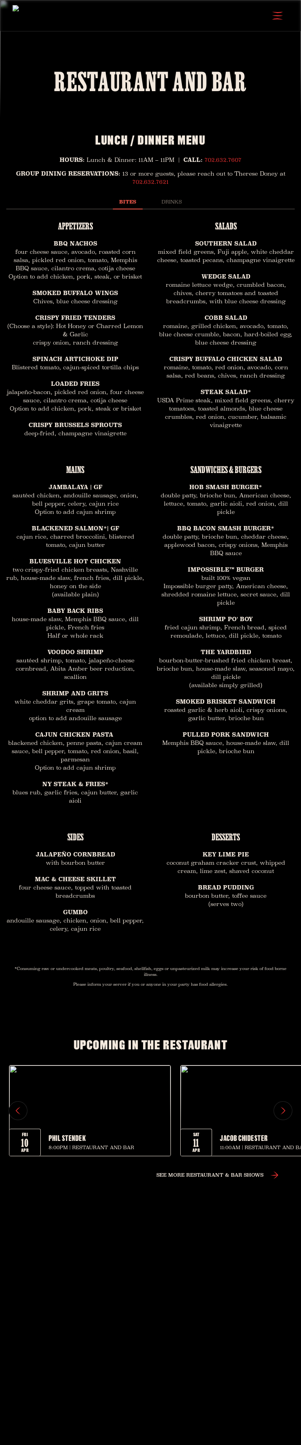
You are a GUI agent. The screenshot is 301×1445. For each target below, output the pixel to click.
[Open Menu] (277, 15)
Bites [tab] (128, 202)
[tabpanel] (150, 578)
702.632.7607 (223, 159)
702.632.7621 (150, 181)
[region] (150, 1110)
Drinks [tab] (171, 202)
